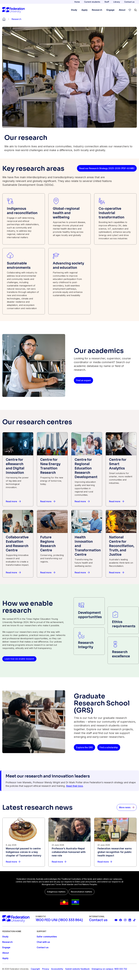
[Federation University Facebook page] (120, 920)
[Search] (135, 10)
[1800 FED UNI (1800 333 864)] (59, 920)
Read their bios (74, 786)
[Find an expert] (83, 380)
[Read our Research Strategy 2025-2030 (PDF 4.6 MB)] (107, 168)
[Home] (13, 10)
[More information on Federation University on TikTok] (134, 920)
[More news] (127, 807)
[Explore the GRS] (84, 747)
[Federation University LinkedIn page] (129, 920)
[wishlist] (130, 10)
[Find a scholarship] (108, 747)
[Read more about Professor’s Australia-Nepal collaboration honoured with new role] (69, 861)
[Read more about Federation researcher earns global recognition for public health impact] (115, 861)
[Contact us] (98, 920)
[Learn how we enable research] (19, 658)
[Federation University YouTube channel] (116, 920)
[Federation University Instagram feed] (125, 920)
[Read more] (13, 501)
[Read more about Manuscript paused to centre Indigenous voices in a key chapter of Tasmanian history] (23, 861)
